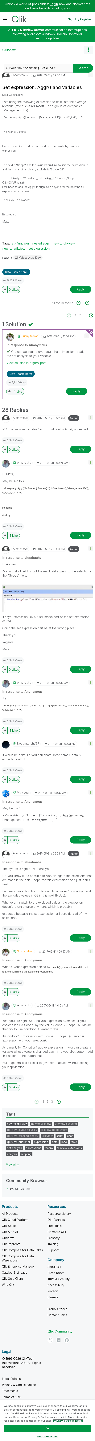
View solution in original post (26, 363)
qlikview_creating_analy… (23, 1135)
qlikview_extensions (69, 1148)
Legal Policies (11, 1379)
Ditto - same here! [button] (16, 272)
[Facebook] (67, 1340)
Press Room (56, 1273)
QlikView (9, 50)
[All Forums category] (8, 1189)
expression (41, 1141)
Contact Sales (57, 1315)
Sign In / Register (79, 19)
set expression (39, 248)
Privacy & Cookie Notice (19, 1385)
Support (53, 1250)
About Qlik (55, 1267)
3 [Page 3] (84, 315)
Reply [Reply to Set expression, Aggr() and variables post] (80, 289)
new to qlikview (64, 243)
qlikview (47, 1135)
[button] (90, 74)
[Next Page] (90, 315)
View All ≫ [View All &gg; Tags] (13, 1164)
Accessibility (56, 1285)
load (64, 1141)
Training (53, 1244)
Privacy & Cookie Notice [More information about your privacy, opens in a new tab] (68, 1420)
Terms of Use (11, 1397)
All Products (10, 1213)
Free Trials (55, 1226)
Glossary (54, 1238)
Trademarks (10, 1391)
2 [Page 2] (80, 315)
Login (54, 4)
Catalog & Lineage (14, 1272)
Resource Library (59, 1213)
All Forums (23, 1189)
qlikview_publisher (18, 1141)
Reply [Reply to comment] (76, 391)
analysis (12, 1154)
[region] (47, 1420)
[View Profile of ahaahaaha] (24, 462)
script (59, 1135)
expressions (33, 1148)
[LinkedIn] (58, 1340)
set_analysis (14, 1148)
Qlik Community (60, 1331)
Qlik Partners (56, 1220)
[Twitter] (50, 1340)
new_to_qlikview (13, 248)
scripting (26, 1154)
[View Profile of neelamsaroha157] (28, 743)
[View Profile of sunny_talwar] (30, 336)
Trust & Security (59, 1279)
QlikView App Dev (28, 257)
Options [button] (88, 50)
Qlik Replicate (11, 1244)
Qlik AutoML (10, 1232)
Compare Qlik (57, 1232)
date (55, 1141)
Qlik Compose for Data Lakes (22, 1250)
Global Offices (57, 1309)
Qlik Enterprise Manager (18, 1266)
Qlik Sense (9, 1226)
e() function (20, 243)
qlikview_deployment (54, 1129)
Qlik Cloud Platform (15, 1220)
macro (49, 1148)
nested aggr (40, 243)
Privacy (53, 1291)
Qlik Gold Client (12, 1278)
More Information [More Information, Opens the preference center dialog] (47, 1436)
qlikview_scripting (66, 1123)
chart (70, 1135)
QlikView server (32, 30)
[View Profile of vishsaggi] (23, 792)
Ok (47, 1428)
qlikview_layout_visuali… (22, 1129)
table (74, 1141)
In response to (27, 345)
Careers (53, 1297)
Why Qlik (8, 1285)
